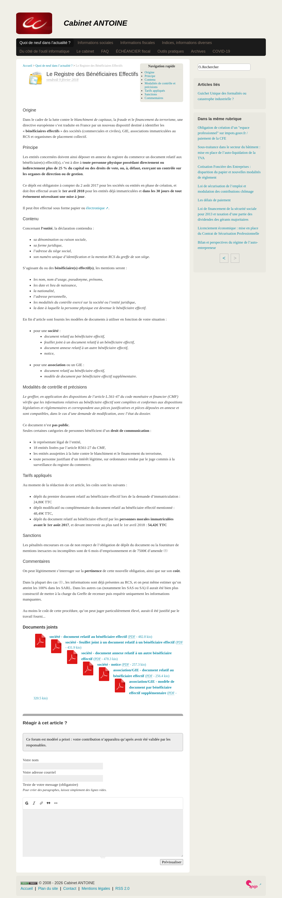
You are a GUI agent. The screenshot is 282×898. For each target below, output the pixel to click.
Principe (150, 76)
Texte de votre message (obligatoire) (50, 784)
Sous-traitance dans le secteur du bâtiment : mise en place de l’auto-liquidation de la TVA (229, 152)
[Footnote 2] (61, 582)
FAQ (105, 51)
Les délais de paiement (214, 200)
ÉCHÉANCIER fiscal (133, 51)
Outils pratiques (170, 51)
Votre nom (30, 760)
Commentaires (154, 98)
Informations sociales (95, 43)
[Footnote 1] (165, 550)
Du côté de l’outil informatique (44, 51)
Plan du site (48, 888)
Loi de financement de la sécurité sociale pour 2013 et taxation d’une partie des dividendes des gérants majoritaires (227, 214)
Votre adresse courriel (39, 772)
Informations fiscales (137, 43)
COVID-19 (221, 51)
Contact (69, 888)
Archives (198, 51)
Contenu (150, 79)
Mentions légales (96, 888)
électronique (95, 208)
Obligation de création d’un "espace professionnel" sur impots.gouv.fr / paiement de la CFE (223, 133)
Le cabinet (85, 51)
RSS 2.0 (122, 888)
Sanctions (151, 94)
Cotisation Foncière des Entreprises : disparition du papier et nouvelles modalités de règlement (229, 172)
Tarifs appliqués (155, 90)
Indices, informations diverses (187, 43)
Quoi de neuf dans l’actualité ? (44, 43)
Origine (149, 72)
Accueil (27, 65)
